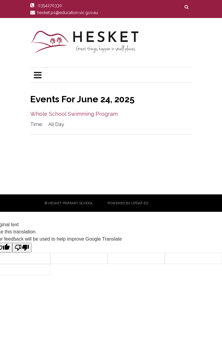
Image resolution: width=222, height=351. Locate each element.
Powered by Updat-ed (128, 203)
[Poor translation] (21, 248)
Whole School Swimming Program (74, 114)
